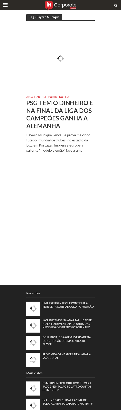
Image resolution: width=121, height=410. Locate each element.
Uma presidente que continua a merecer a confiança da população (68, 305)
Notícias (65, 97)
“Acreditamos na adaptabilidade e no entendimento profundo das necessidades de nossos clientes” (67, 324)
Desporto (50, 97)
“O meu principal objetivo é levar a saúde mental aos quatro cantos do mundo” (66, 387)
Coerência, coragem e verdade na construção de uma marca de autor (66, 341)
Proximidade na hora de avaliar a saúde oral (66, 356)
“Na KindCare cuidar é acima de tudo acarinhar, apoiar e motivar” (67, 402)
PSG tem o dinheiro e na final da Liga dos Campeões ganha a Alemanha (59, 114)
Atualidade (33, 97)
